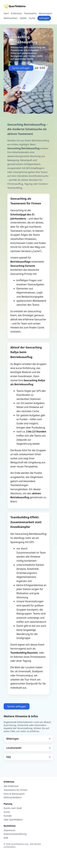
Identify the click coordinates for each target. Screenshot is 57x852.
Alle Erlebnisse (11, 786)
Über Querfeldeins (13, 819)
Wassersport (45, 13)
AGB (6, 837)
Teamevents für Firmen (15, 790)
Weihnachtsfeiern (13, 797)
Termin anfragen (21, 67)
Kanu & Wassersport (14, 793)
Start (6, 13)
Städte (23, 18)
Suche (32, 18)
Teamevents (30, 13)
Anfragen (44, 18)
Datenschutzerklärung (15, 834)
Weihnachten (11, 18)
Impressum (9, 830)
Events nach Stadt (13, 808)
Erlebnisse (16, 13)
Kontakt (8, 815)
